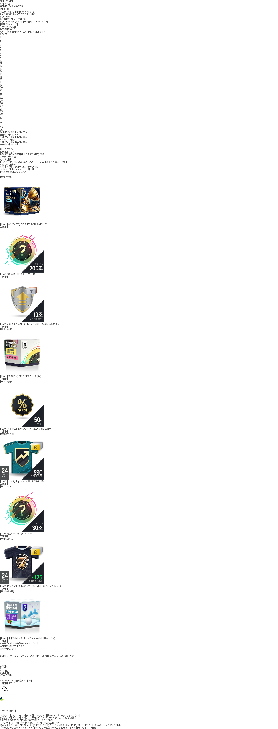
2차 (4, 9)
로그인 (23, 14)
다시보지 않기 (6, 649)
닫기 (14, 649)
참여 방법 (4, 34)
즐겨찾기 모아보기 (24, 680)
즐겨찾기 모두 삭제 (8, 683)
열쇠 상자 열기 (6, 1)
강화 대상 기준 (23, 154)
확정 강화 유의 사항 (8, 154)
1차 (1, 9)
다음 (2, 12)
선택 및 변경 (5, 159)
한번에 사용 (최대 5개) (16, 19)
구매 (5, 19)
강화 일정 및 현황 (36, 154)
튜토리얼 (19, 6)
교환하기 (4, 227)
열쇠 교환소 (5, 3)
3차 (7, 9)
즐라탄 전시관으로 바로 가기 (12, 646)
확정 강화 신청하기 (8, 164)
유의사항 (4, 6)
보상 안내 (12, 6)
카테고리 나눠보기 (8, 680)
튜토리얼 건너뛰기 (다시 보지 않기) (19, 12)
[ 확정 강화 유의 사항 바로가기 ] (13, 172)
